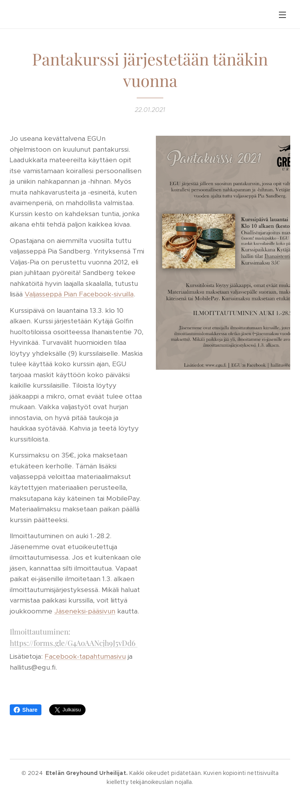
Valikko (282, 14)
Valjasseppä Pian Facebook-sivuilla (79, 294)
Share (26, 710)
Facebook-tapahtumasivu (85, 656)
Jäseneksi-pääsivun (84, 610)
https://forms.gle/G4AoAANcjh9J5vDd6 (74, 642)
